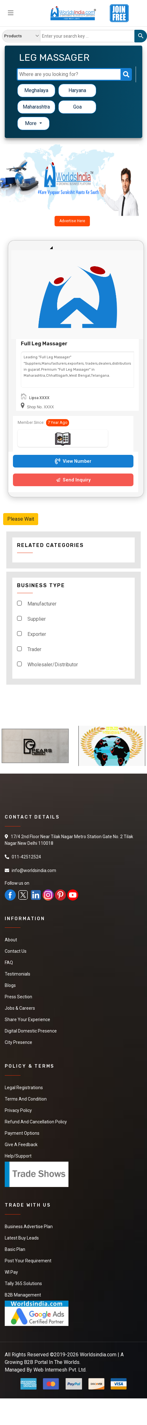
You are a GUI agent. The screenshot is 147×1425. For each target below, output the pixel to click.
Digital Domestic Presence (31, 1030)
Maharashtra (36, 107)
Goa (77, 107)
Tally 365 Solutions (23, 1283)
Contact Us (15, 951)
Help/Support (18, 1155)
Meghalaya (36, 90)
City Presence (18, 1042)
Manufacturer (41, 604)
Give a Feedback (21, 1144)
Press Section (18, 996)
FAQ (9, 962)
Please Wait (20, 519)
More (31, 123)
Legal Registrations (24, 1087)
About (11, 939)
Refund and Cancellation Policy (36, 1121)
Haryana (77, 90)
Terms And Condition (26, 1099)
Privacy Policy (18, 1110)
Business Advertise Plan (29, 1226)
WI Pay (11, 1272)
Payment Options (22, 1133)
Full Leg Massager (44, 344)
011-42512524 (26, 856)
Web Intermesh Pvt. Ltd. (59, 1370)
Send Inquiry (73, 480)
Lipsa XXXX (39, 398)
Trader (34, 649)
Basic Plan (15, 1249)
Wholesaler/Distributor (52, 665)
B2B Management (23, 1294)
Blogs (10, 985)
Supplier (36, 619)
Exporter (36, 634)
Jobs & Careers (20, 1008)
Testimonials (17, 973)
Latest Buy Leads (22, 1237)
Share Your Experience (27, 1019)
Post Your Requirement (28, 1260)
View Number (73, 461)
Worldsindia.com (98, 1355)
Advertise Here (72, 221)
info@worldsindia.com (34, 870)
